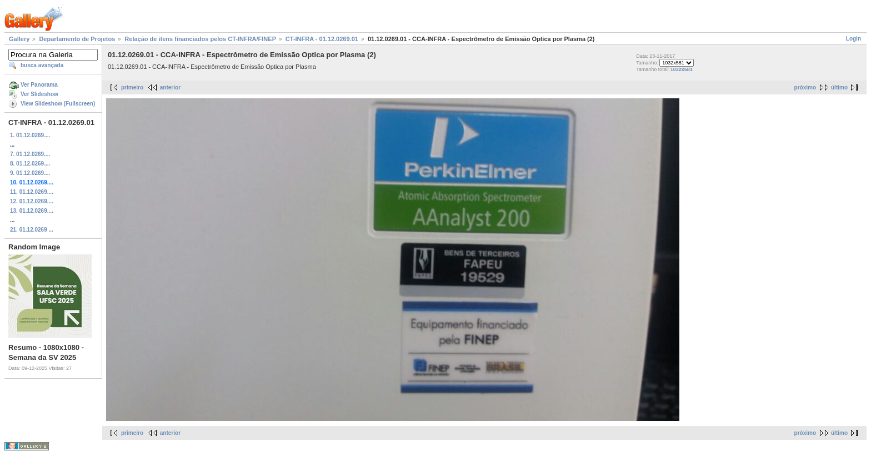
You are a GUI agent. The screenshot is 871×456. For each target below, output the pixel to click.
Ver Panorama (39, 85)
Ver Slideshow (39, 94)
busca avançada (42, 65)
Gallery (19, 39)
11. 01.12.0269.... (31, 192)
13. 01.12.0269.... (31, 211)
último (839, 87)
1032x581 (681, 69)
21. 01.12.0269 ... (31, 230)
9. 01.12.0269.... (30, 173)
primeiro (132, 87)
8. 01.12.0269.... (30, 164)
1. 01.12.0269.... (30, 135)
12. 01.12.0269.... (31, 201)
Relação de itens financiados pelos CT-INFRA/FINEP (200, 39)
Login (853, 39)
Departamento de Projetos (77, 39)
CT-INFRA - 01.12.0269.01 (322, 39)
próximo (805, 87)
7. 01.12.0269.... (30, 154)
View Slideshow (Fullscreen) (58, 104)
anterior (170, 87)
